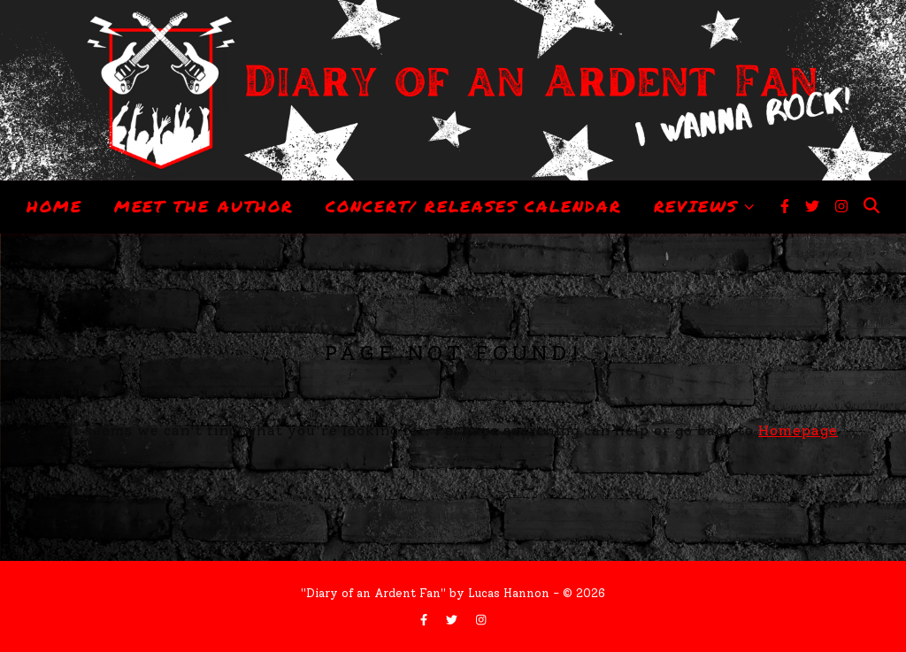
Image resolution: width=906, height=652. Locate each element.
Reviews (696, 206)
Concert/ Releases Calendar (473, 206)
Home (54, 206)
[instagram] (841, 206)
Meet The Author (204, 206)
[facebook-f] (786, 206)
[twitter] (814, 206)
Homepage (798, 430)
